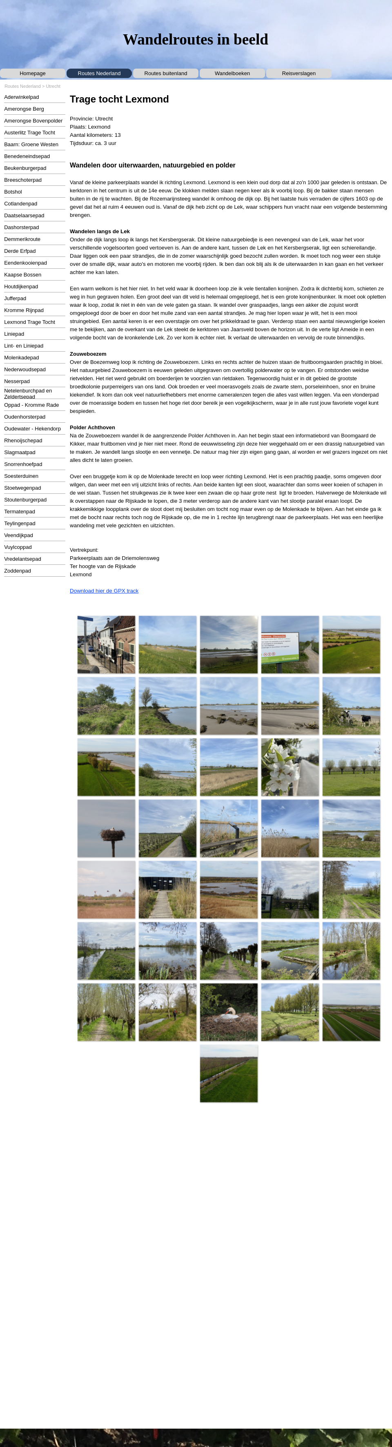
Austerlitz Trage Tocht (29, 132)
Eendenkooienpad (25, 263)
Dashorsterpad (21, 227)
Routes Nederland (99, 73)
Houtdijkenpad (21, 286)
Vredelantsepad (22, 559)
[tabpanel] (229, 119)
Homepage (33, 73)
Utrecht (53, 86)
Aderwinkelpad (21, 97)
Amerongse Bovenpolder (33, 121)
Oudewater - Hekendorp (32, 429)
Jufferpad (15, 298)
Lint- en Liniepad (23, 346)
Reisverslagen (299, 73)
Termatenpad (19, 511)
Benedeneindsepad (27, 156)
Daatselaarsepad (24, 215)
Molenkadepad (21, 358)
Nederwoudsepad (25, 369)
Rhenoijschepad (23, 440)
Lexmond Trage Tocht (29, 322)
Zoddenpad (17, 571)
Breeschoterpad (23, 180)
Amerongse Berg (24, 109)
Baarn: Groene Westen (31, 144)
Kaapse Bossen (22, 275)
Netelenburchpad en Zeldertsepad (28, 394)
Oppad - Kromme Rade (31, 405)
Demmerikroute (22, 239)
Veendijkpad (18, 535)
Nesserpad (17, 381)
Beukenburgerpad (25, 168)
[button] (106, 644)
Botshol (13, 192)
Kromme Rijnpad (24, 310)
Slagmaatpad (20, 452)
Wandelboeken (232, 73)
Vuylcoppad (17, 547)
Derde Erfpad (20, 251)
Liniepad (14, 334)
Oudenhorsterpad (24, 417)
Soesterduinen (21, 476)
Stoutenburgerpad (25, 500)
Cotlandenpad (20, 204)
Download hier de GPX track (104, 591)
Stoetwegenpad (22, 488)
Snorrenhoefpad (23, 464)
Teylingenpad (20, 523)
